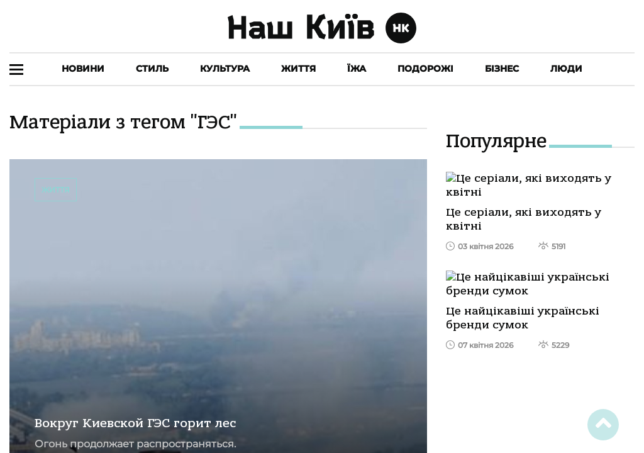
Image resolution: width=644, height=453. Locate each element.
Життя (298, 68)
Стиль (152, 68)
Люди (566, 68)
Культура (225, 68)
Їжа (356, 68)
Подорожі (425, 68)
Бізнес (502, 68)
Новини (83, 68)
